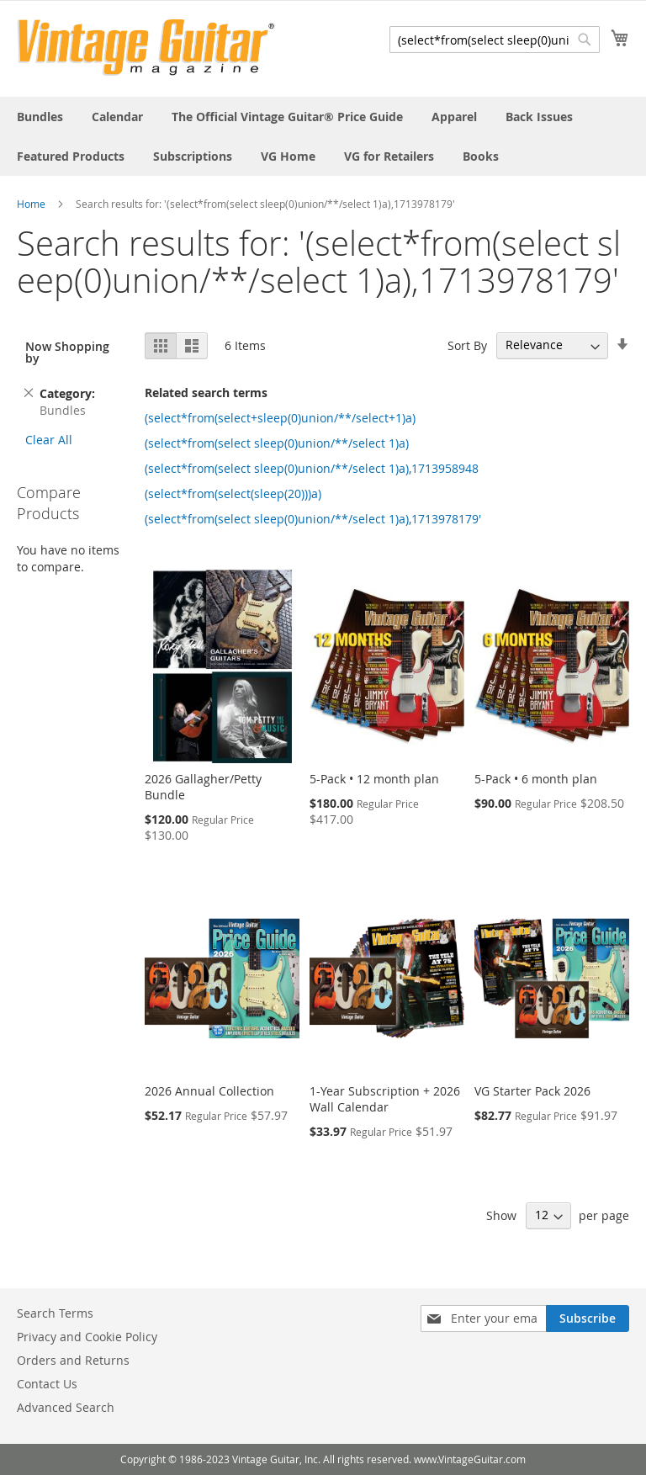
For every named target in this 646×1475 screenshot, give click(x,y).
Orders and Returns (73, 1360)
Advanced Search (65, 1407)
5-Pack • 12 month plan (374, 779)
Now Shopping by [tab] (67, 352)
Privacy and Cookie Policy (87, 1337)
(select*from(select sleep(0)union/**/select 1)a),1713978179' (313, 519)
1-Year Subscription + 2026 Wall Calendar (385, 1099)
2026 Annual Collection (209, 1091)
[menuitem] (40, 116)
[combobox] (494, 39)
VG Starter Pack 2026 (532, 1091)
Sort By (467, 345)
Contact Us (47, 1384)
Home (31, 203)
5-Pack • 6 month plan (535, 779)
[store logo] (146, 47)
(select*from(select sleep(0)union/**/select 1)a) (277, 443)
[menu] (323, 136)
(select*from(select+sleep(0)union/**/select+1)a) (280, 418)
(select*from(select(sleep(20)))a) (233, 493)
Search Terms (55, 1313)
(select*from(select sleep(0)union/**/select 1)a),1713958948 (312, 468)
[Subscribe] (587, 1318)
